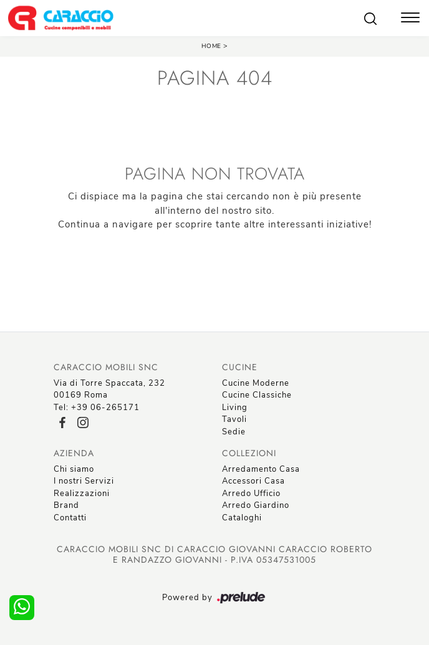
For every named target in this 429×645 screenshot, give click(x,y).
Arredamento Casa (261, 469)
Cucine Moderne (255, 383)
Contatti (70, 517)
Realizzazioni (82, 493)
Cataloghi (242, 517)
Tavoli (234, 419)
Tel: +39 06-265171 (97, 407)
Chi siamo (74, 469)
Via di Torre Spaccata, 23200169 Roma (109, 389)
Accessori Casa (253, 481)
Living (235, 407)
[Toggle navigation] (410, 18)
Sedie (234, 431)
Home (211, 46)
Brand (66, 505)
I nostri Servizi (84, 481)
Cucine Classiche (257, 395)
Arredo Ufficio (251, 493)
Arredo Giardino (255, 505)
